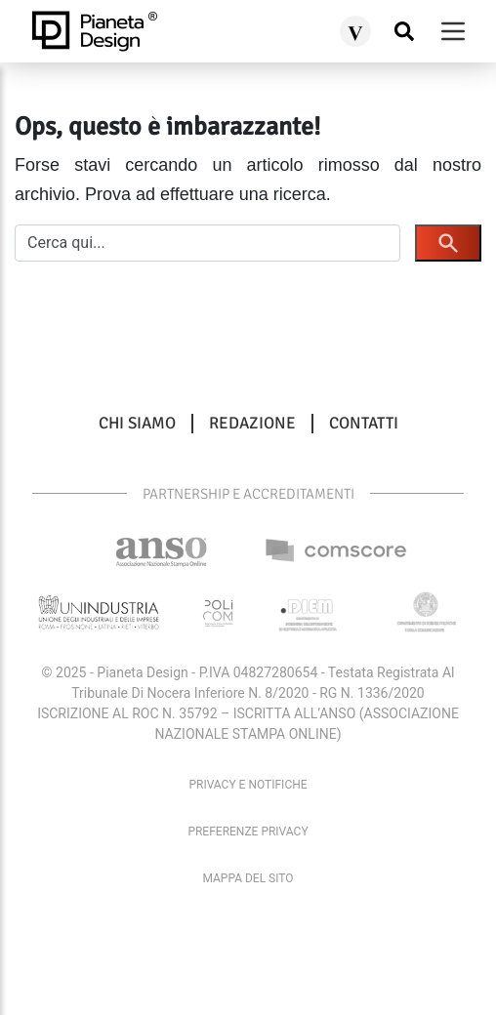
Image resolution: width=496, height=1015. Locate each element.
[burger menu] (453, 31)
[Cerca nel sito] (404, 32)
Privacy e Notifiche (247, 785)
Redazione (252, 423)
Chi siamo (137, 423)
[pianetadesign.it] (94, 31)
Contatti (363, 423)
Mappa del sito (247, 878)
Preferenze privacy (247, 831)
